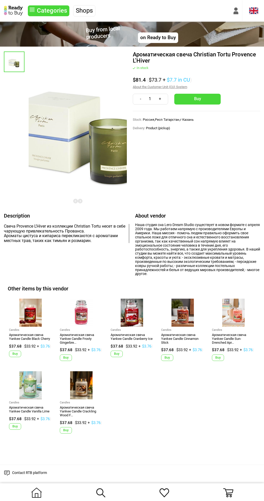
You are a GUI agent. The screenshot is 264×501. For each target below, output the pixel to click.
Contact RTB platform (29, 473)
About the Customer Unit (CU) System (160, 87)
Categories (52, 10)
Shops (84, 10)
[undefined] (75, 201)
